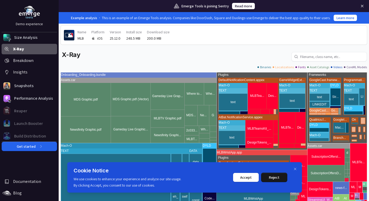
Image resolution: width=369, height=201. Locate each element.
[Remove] (362, 6)
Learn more (345, 17)
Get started (29, 146)
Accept (246, 177)
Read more (243, 6)
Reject (274, 177)
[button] (29, 37)
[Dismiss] (295, 169)
